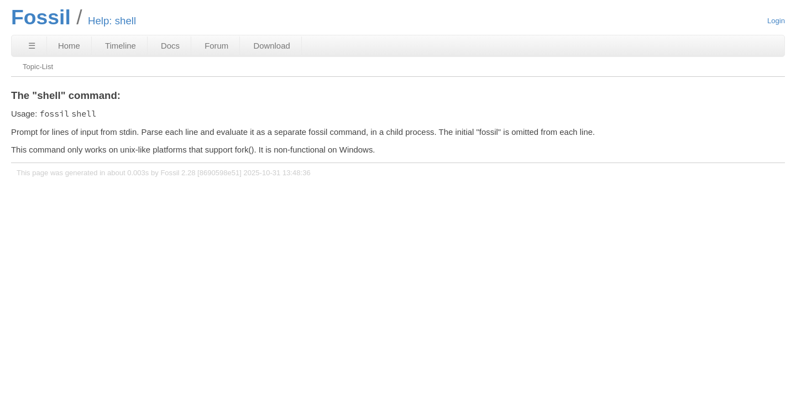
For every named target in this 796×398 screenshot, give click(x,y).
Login (776, 21)
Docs (170, 45)
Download (271, 45)
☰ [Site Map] (31, 45)
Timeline (120, 45)
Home (69, 45)
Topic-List (38, 66)
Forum (216, 45)
